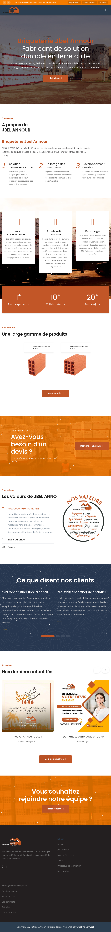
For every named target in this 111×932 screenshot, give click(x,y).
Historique (55, 78)
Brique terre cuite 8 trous (41, 347)
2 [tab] (57, 636)
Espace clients (74, 3)
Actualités (6, 907)
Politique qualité (9, 891)
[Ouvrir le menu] (105, 10)
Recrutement (55, 808)
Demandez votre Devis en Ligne (83, 736)
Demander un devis (91, 445)
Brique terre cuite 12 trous (79, 347)
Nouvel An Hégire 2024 (27, 736)
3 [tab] (62, 636)
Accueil (60, 844)
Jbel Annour (63, 849)
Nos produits (56, 393)
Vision (60, 860)
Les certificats (8, 901)
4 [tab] (68, 636)
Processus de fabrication (69, 865)
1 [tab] (47, 636)
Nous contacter (9, 912)
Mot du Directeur (65, 855)
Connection (103, 3)
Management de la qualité (14, 885)
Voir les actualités (55, 758)
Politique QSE (8, 896)
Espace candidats (89, 3)
